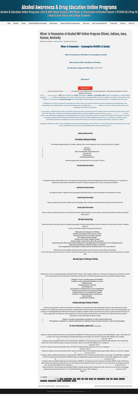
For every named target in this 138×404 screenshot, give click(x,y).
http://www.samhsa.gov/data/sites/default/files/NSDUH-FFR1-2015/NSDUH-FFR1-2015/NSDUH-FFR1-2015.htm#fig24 (80, 347)
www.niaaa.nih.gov (97, 328)
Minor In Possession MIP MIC (99, 23)
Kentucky (91, 387)
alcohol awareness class (71, 91)
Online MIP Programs (52, 389)
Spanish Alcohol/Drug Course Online (37, 23)
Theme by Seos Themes (88, 401)
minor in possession (101, 387)
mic (95, 387)
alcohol (61, 387)
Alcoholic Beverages (68, 387)
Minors (107, 387)
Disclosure (123, 23)
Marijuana (15, 23)
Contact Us (131, 23)
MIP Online (116, 387)
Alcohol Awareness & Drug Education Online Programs (69, 15)
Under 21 (59, 389)
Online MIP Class (44, 389)
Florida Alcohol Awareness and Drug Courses (58, 385)
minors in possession (96, 107)
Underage (74, 389)
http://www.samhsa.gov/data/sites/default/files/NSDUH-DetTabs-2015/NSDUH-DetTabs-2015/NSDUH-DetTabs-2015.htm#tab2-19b (80, 341)
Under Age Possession (67, 389)
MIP (64, 55)
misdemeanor (63, 97)
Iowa (82, 387)
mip (111, 387)
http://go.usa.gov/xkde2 (80, 355)
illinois (74, 387)
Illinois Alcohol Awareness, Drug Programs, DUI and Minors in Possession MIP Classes (90, 385)
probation (118, 115)
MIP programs (67, 89)
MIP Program (121, 387)
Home (9, 23)
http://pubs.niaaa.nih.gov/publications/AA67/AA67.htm (112, 375)
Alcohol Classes (53, 23)
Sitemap (23, 23)
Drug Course (86, 23)
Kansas (86, 387)
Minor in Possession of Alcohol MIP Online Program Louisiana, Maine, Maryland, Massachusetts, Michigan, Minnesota (98, 396)
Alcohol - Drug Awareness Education (68, 41)
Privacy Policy (113, 23)
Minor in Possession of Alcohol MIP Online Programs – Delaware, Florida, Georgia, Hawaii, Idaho (65, 394)
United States (48, 95)
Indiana (78, 387)
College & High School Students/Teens (70, 23)
